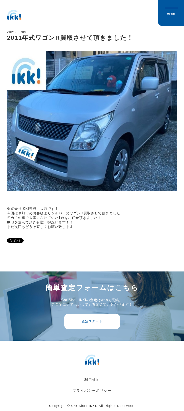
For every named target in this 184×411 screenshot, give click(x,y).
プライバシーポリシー (92, 390)
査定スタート (92, 321)
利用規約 (92, 380)
